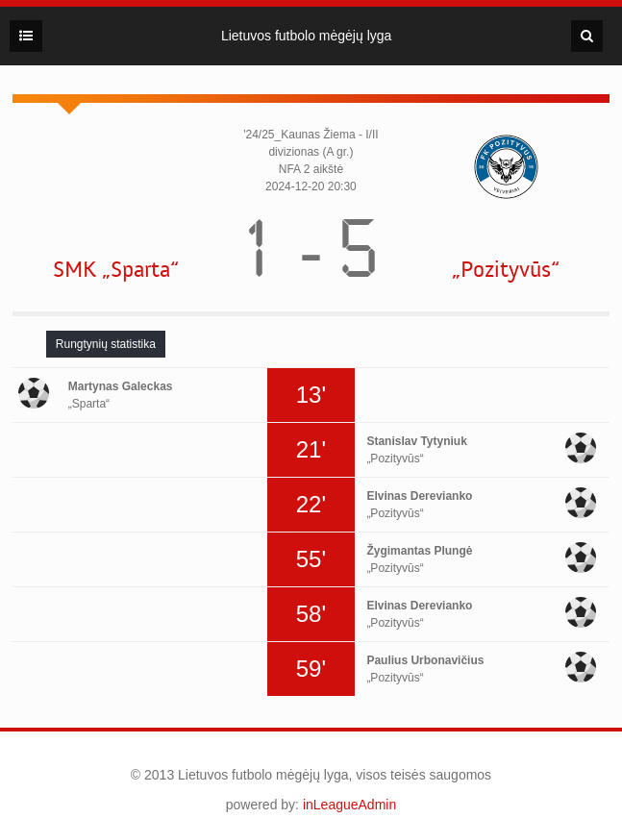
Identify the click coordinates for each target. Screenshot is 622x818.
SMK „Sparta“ (116, 270)
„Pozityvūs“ (506, 270)
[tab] (105, 344)
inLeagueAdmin (349, 804)
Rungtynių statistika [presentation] (106, 344)
